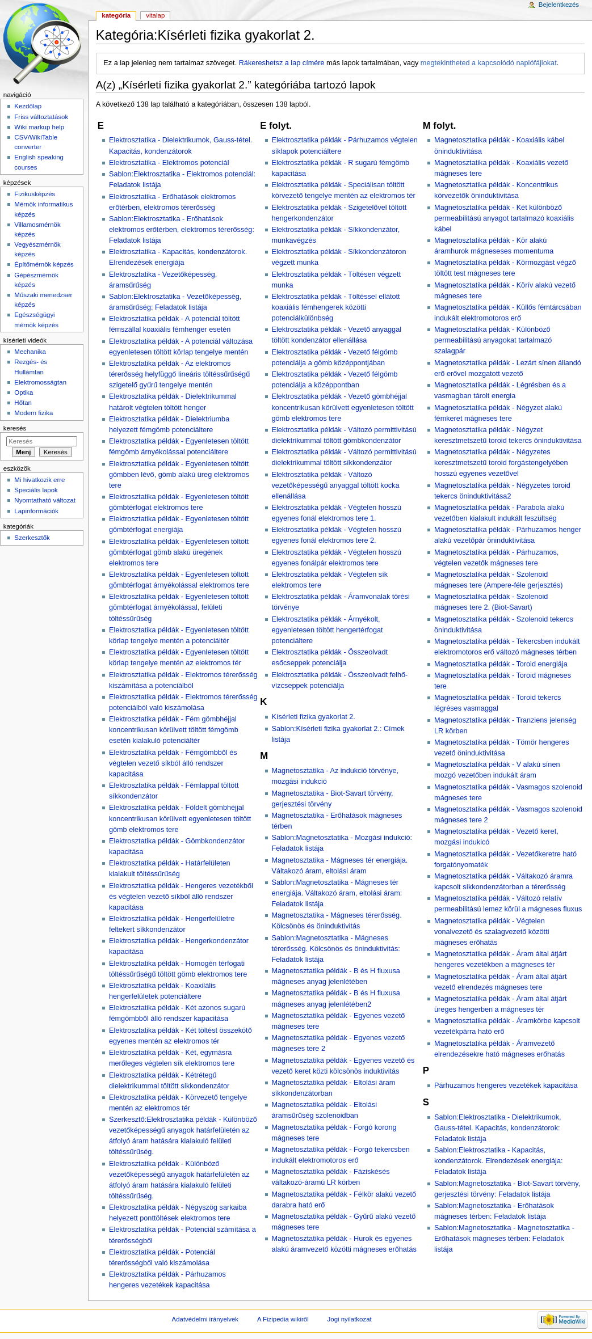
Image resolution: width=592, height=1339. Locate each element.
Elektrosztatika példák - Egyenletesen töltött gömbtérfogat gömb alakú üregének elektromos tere (179, 552)
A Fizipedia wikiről (283, 1319)
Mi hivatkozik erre (39, 479)
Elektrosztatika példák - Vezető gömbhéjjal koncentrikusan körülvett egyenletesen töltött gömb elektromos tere (343, 407)
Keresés (14, 428)
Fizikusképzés (34, 194)
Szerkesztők (31, 537)
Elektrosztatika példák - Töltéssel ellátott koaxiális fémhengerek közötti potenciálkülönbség (336, 307)
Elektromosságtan (40, 382)
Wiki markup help (39, 127)
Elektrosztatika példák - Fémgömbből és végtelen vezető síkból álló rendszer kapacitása (173, 763)
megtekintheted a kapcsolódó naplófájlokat (489, 63)
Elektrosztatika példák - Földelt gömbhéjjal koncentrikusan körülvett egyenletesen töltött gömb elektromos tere (180, 818)
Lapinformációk (36, 511)
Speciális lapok (35, 490)
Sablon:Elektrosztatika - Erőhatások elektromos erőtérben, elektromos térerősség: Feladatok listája (181, 229)
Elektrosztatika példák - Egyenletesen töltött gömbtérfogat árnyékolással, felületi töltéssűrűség (179, 607)
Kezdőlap (27, 106)
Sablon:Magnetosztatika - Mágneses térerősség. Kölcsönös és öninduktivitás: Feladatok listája (336, 949)
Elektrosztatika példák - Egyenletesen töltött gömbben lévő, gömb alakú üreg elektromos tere (179, 474)
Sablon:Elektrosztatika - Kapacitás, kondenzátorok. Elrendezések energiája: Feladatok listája (498, 1161)
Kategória (116, 15)
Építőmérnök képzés (43, 264)
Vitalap (155, 15)
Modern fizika (33, 412)
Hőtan (23, 402)
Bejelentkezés (559, 4)
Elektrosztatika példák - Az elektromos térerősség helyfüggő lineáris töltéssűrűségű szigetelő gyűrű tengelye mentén (179, 374)
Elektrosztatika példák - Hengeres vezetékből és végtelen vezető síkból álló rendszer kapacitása (181, 896)
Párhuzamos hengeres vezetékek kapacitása (506, 1085)
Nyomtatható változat (44, 500)
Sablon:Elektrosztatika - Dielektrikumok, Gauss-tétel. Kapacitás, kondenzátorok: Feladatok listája (497, 1128)
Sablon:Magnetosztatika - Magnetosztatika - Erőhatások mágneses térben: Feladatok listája (504, 1238)
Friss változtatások (41, 116)
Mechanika (29, 351)
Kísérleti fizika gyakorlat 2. (313, 717)
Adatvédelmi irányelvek (205, 1319)
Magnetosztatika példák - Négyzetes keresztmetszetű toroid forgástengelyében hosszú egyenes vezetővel (501, 463)
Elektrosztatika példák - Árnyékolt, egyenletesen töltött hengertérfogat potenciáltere (327, 630)
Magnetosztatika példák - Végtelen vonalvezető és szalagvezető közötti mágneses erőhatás (491, 932)
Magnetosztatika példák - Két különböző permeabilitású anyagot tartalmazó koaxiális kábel (504, 218)
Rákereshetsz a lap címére (282, 63)
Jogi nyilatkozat (350, 1319)
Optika (23, 392)
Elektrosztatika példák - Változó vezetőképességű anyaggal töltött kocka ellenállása (336, 485)
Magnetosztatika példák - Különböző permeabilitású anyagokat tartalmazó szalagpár (493, 340)
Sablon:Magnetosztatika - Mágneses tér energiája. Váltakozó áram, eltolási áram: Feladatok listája (337, 893)
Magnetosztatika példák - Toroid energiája (501, 664)
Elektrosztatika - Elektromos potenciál (169, 163)
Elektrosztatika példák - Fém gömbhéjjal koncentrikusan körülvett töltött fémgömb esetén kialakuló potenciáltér (173, 730)
